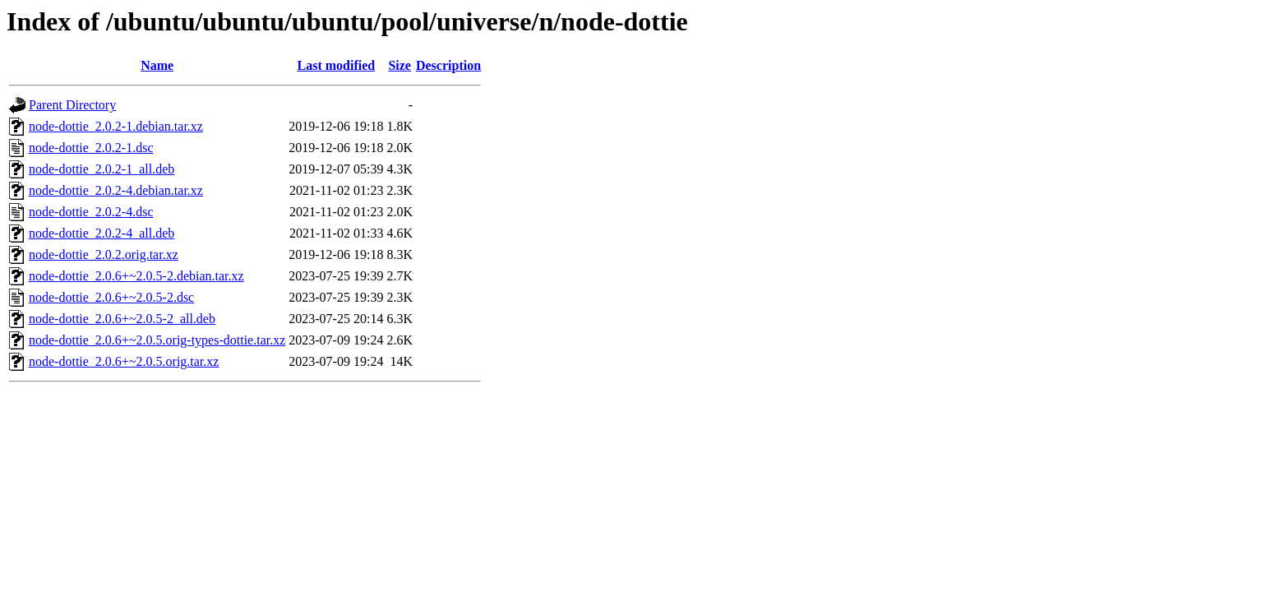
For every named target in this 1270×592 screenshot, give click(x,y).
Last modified (337, 65)
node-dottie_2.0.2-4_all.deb (101, 233)
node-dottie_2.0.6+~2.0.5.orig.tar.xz (124, 361)
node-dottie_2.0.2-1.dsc (91, 148)
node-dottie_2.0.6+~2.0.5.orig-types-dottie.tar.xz (157, 340)
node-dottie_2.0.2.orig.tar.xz (103, 254)
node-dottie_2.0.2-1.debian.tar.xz (116, 126)
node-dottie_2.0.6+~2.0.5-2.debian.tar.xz (136, 276)
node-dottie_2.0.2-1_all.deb (101, 169)
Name (157, 65)
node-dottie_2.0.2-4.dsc (91, 212)
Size (399, 65)
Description (448, 65)
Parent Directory (72, 105)
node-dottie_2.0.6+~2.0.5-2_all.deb (122, 319)
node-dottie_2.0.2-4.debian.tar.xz (116, 190)
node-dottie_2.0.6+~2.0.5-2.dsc (111, 297)
